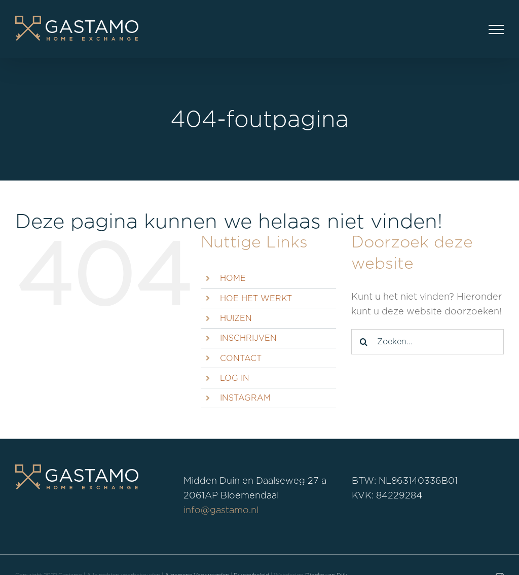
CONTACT (241, 358)
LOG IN (234, 378)
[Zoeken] (364, 341)
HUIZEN (236, 318)
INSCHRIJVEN (248, 338)
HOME (233, 278)
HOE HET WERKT (256, 298)
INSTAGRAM (245, 398)
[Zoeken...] (427, 341)
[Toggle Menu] (496, 29)
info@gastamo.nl (220, 510)
